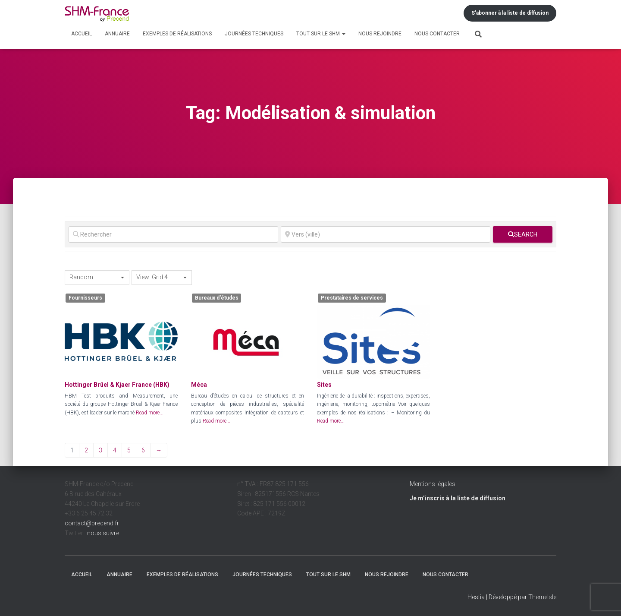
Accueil (81, 34)
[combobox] (97, 277)
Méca (199, 384)
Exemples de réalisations (177, 34)
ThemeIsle (542, 597)
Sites (324, 384)
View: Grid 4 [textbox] (152, 277)
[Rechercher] (173, 234)
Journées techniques (254, 34)
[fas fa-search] (522, 234)
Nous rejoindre (379, 34)
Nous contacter (437, 34)
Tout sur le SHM (320, 34)
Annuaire (117, 34)
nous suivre (103, 533)
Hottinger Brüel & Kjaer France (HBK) (117, 384)
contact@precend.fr (92, 523)
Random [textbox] (81, 277)
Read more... (149, 413)
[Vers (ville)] (385, 234)
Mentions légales (432, 483)
